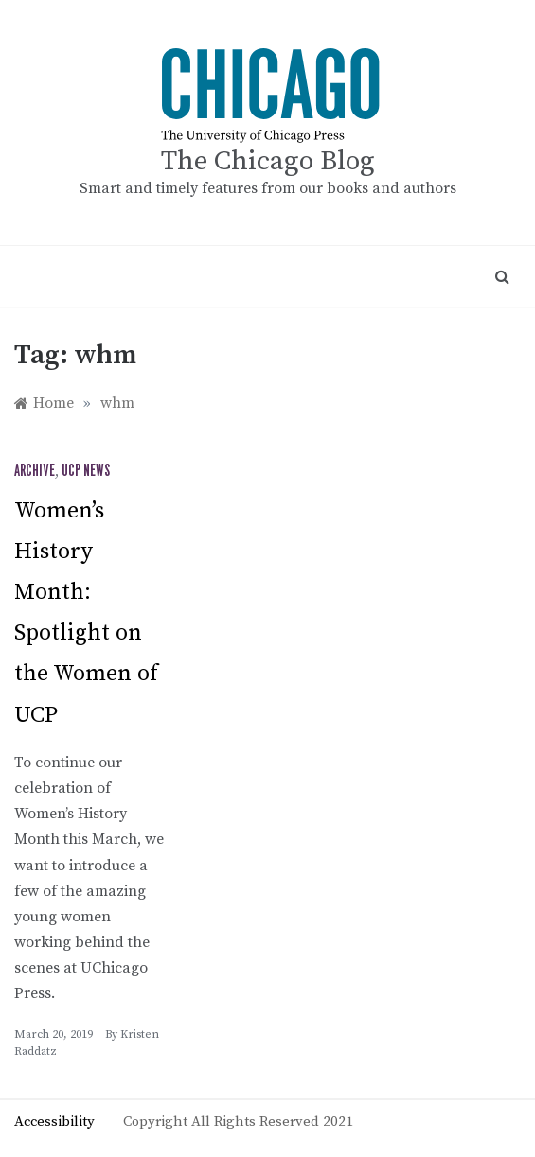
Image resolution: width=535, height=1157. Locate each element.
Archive (34, 471)
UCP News (86, 471)
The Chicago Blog (268, 161)
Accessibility (54, 1122)
